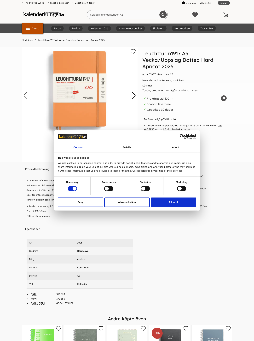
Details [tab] (127, 147)
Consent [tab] (78, 147)
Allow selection (127, 202)
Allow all (174, 202)
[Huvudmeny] (32, 28)
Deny (80, 202)
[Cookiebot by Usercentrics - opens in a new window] (182, 136)
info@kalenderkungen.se (176, 129)
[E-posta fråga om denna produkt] (224, 98)
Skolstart (158, 28)
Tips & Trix (206, 28)
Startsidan (27, 40)
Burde (57, 28)
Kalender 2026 (99, 28)
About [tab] (175, 147)
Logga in (223, 3)
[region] (80, 229)
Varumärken (182, 28)
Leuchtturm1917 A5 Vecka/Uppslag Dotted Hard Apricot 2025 (71, 40)
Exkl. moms (205, 2)
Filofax (76, 28)
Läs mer (147, 85)
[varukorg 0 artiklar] (227, 14)
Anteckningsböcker (130, 28)
